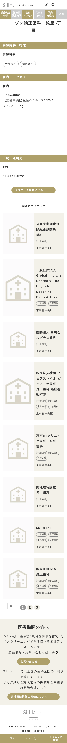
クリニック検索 (55, 738)
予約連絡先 (50, 14)
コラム (11, 738)
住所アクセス (28, 14)
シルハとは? (33, 738)
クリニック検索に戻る (29, 190)
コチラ (54, 652)
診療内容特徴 (5, 14)
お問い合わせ (29, 661)
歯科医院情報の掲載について (29, 696)
